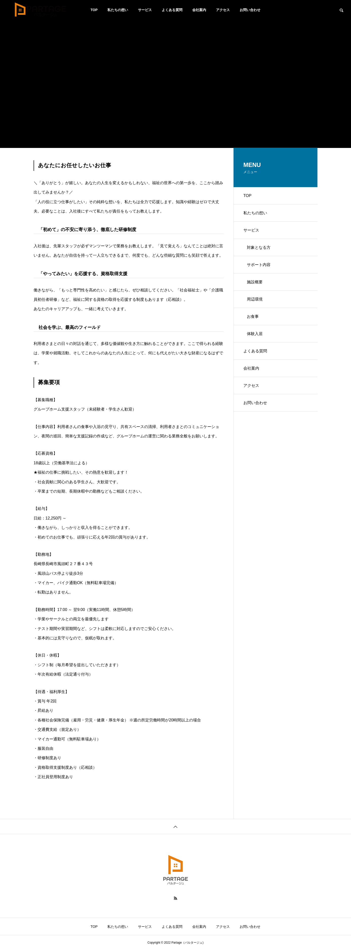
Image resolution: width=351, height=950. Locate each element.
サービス (145, 10)
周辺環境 (255, 299)
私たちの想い (117, 10)
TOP (94, 10)
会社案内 (199, 10)
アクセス (223, 10)
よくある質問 (172, 10)
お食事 (253, 316)
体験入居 (255, 334)
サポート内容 (259, 265)
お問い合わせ (250, 10)
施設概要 (255, 282)
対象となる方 (259, 247)
